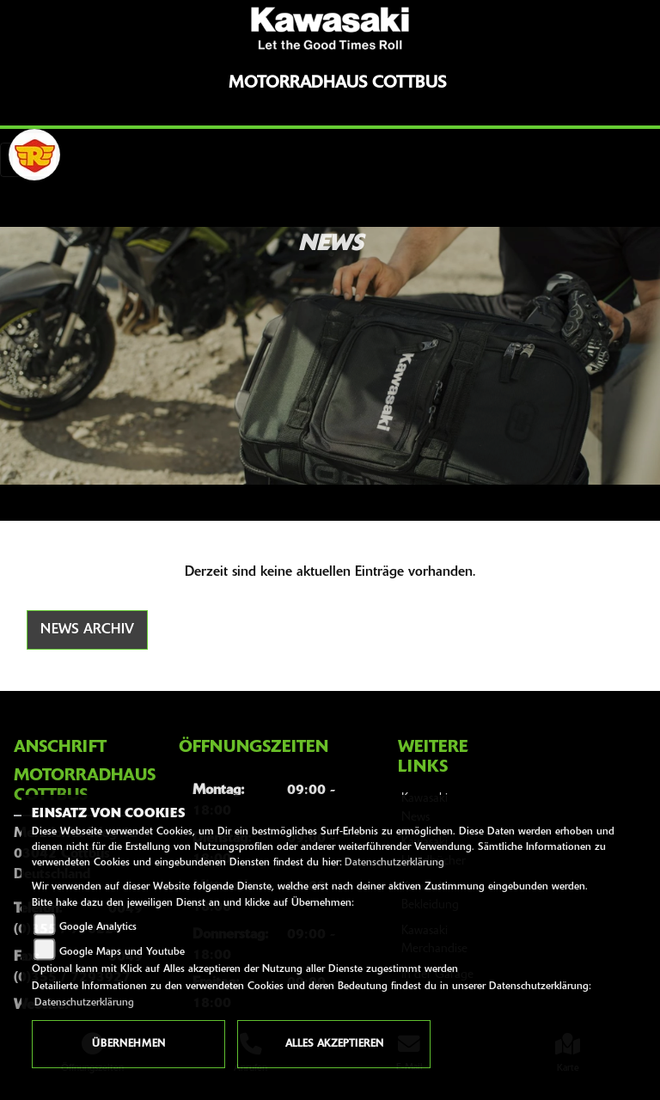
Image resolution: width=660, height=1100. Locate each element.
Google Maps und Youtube (122, 952)
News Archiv (87, 630)
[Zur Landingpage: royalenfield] (34, 154)
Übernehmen (128, 1044)
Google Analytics (98, 927)
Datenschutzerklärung (394, 863)
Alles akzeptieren (334, 1044)
